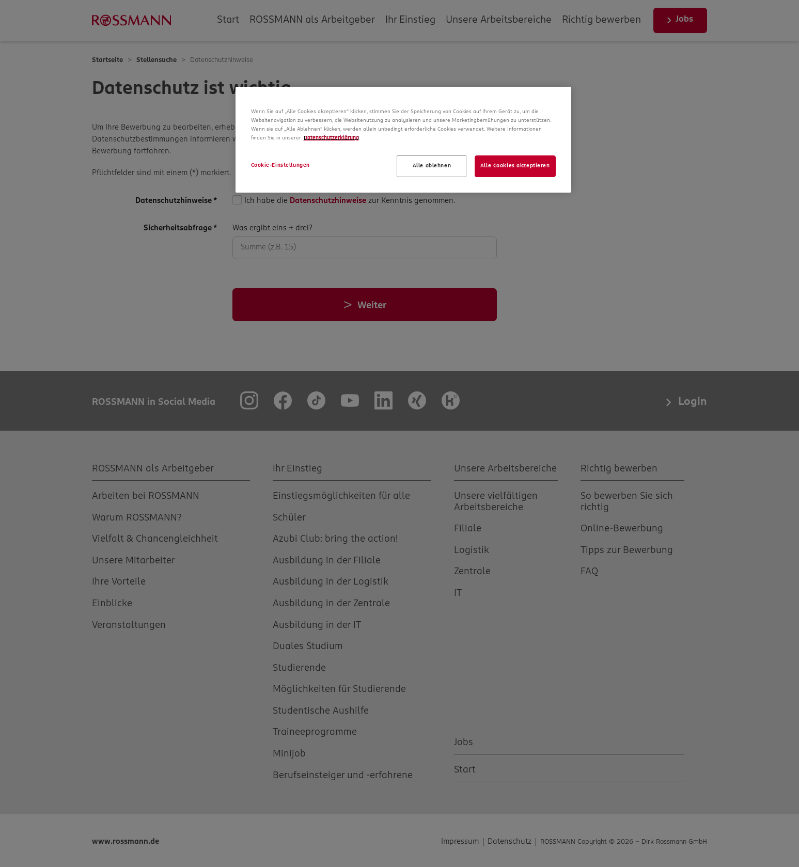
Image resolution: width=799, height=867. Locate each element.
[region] (403, 140)
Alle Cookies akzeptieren (515, 165)
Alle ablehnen (432, 165)
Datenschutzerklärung (331, 137)
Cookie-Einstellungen (280, 165)
